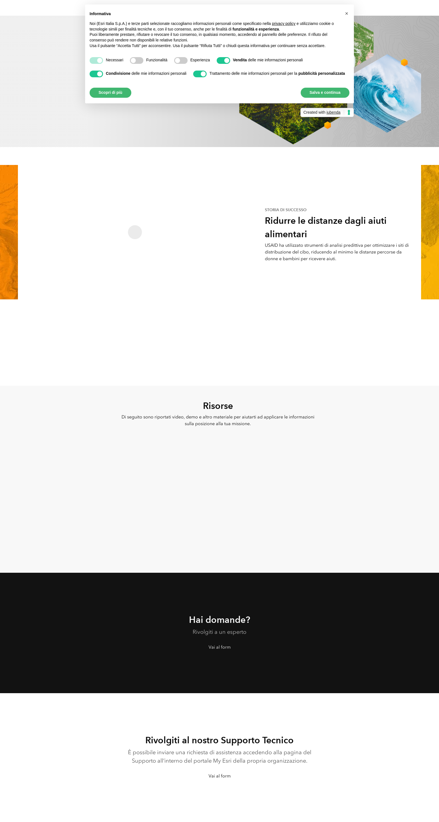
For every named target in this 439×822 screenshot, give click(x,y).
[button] (346, 13)
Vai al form (220, 647)
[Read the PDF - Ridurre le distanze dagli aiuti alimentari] (135, 232)
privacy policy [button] (283, 23)
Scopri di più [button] (110, 92)
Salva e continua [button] (325, 92)
